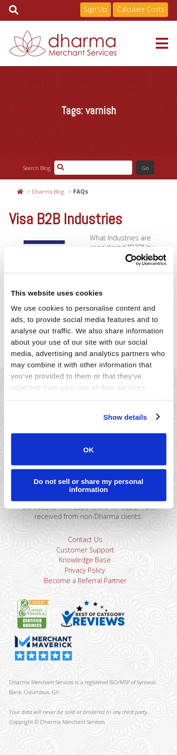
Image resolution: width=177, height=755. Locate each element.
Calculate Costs (140, 9)
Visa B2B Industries (65, 219)
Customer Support (85, 549)
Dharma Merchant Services (82, 43)
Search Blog (37, 167)
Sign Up (95, 9)
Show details (125, 417)
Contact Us (85, 539)
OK (88, 449)
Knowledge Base (85, 559)
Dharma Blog (48, 191)
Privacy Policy (85, 570)
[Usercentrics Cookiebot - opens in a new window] (126, 260)
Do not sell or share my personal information (88, 485)
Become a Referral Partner (85, 580)
